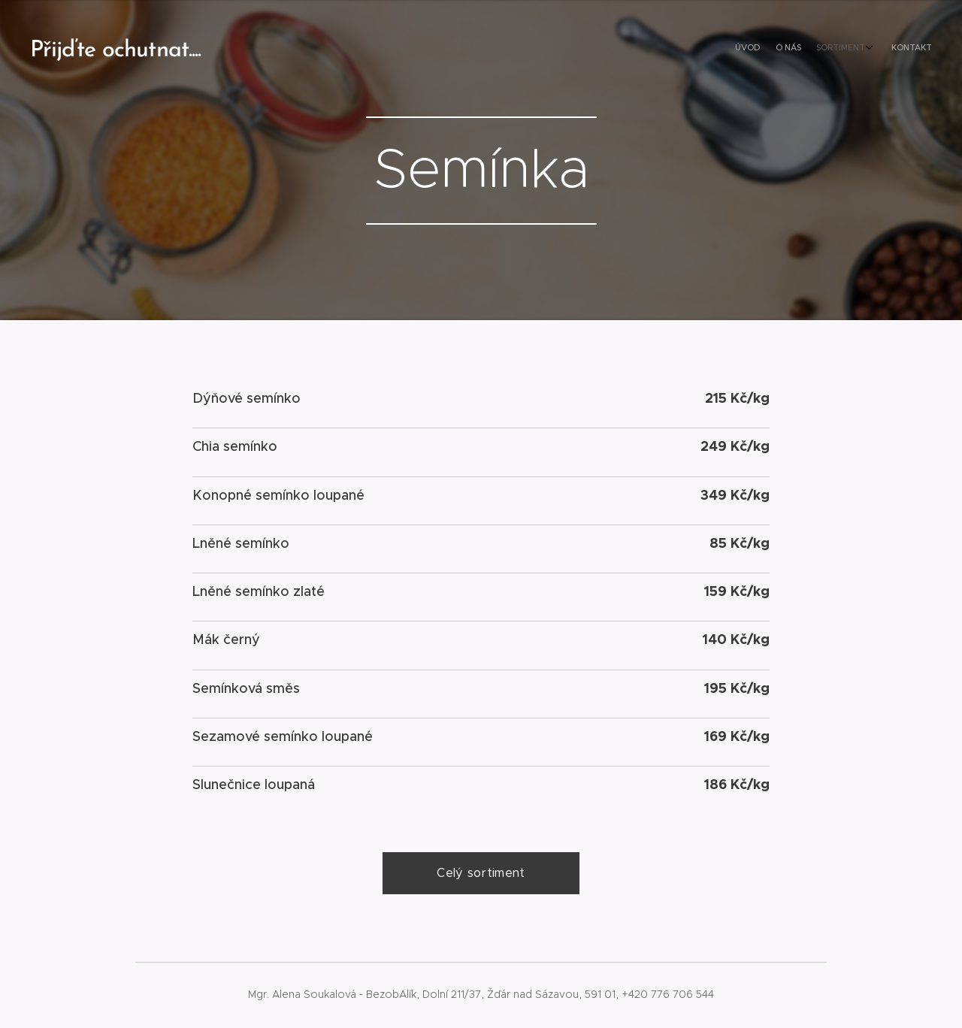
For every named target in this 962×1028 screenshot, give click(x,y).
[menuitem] (877, 49)
